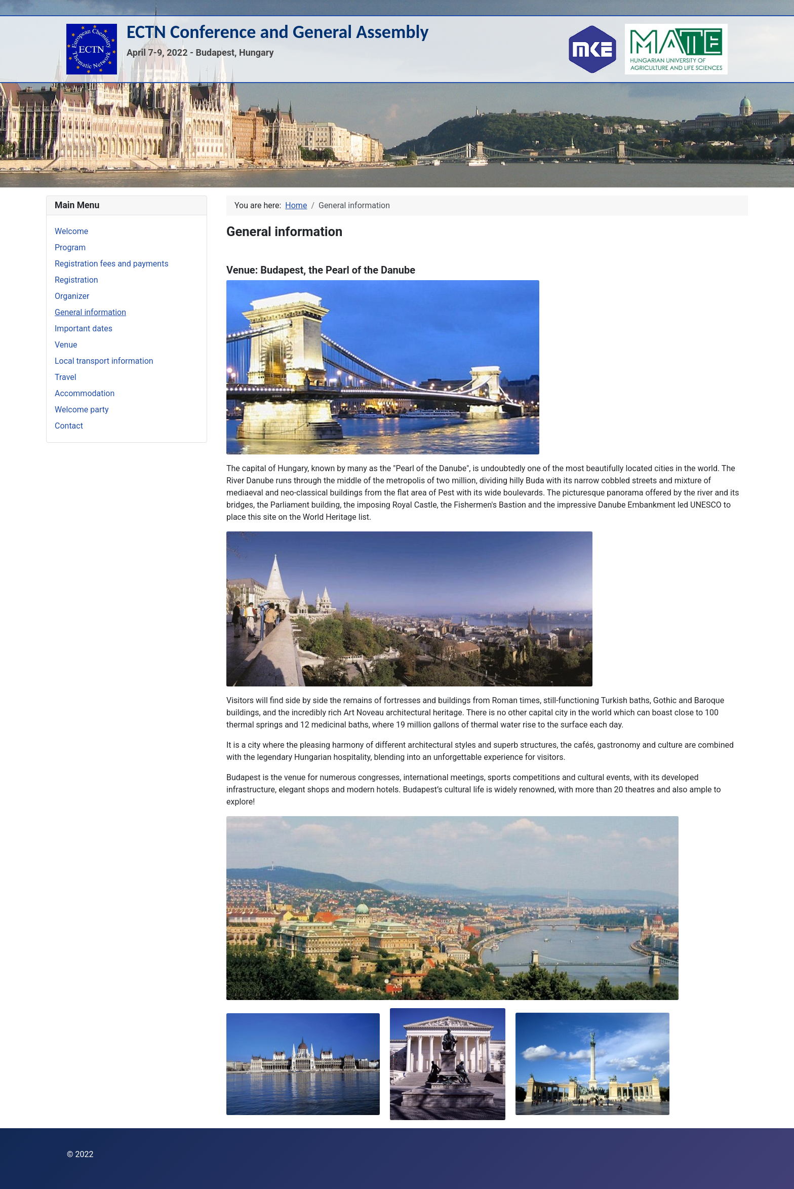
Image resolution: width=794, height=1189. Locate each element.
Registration (76, 280)
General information (90, 312)
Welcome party (82, 409)
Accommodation (84, 393)
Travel (65, 377)
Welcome (71, 231)
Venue (66, 345)
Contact (69, 426)
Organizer (72, 296)
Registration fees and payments (112, 264)
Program (70, 247)
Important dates (83, 328)
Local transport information (104, 361)
